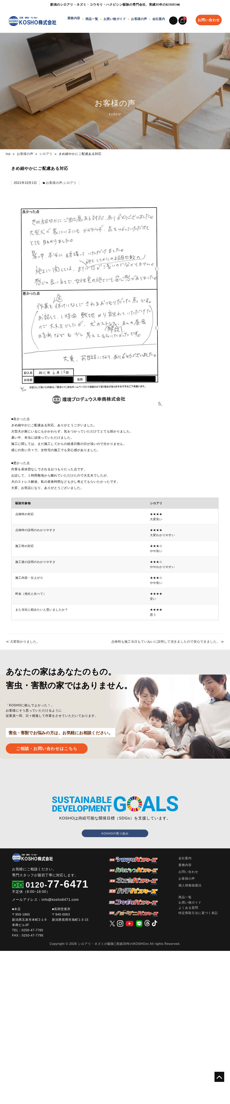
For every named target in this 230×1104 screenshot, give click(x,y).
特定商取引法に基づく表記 (198, 907)
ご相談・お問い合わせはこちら (62, 743)
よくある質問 (188, 902)
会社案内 (157, 18)
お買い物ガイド (113, 18)
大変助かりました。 (25, 636)
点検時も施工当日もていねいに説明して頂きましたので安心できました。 (165, 636)
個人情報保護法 (190, 880)
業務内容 (72, 18)
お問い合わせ (209, 17)
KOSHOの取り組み (115, 828)
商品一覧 (90, 18)
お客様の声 (138, 18)
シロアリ (70, 177)
